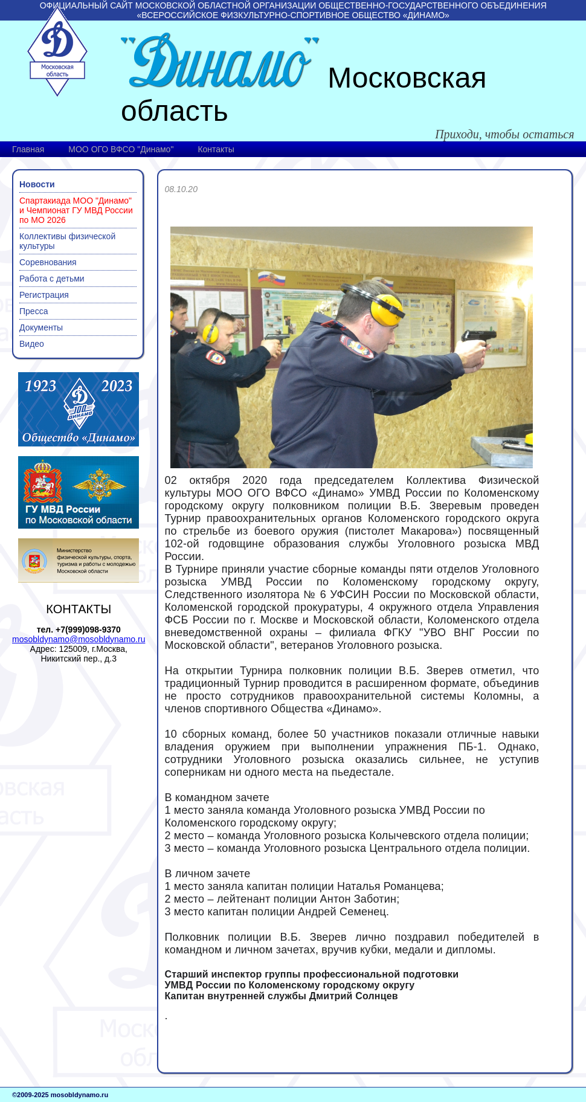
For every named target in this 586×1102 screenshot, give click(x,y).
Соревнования (48, 262)
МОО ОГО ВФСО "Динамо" (120, 149)
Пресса (33, 311)
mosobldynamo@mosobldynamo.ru (78, 639)
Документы (41, 327)
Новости (37, 184)
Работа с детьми (52, 278)
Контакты (216, 149)
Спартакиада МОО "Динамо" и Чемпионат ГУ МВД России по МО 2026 (76, 210)
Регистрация (44, 295)
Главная (28, 149)
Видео (31, 344)
